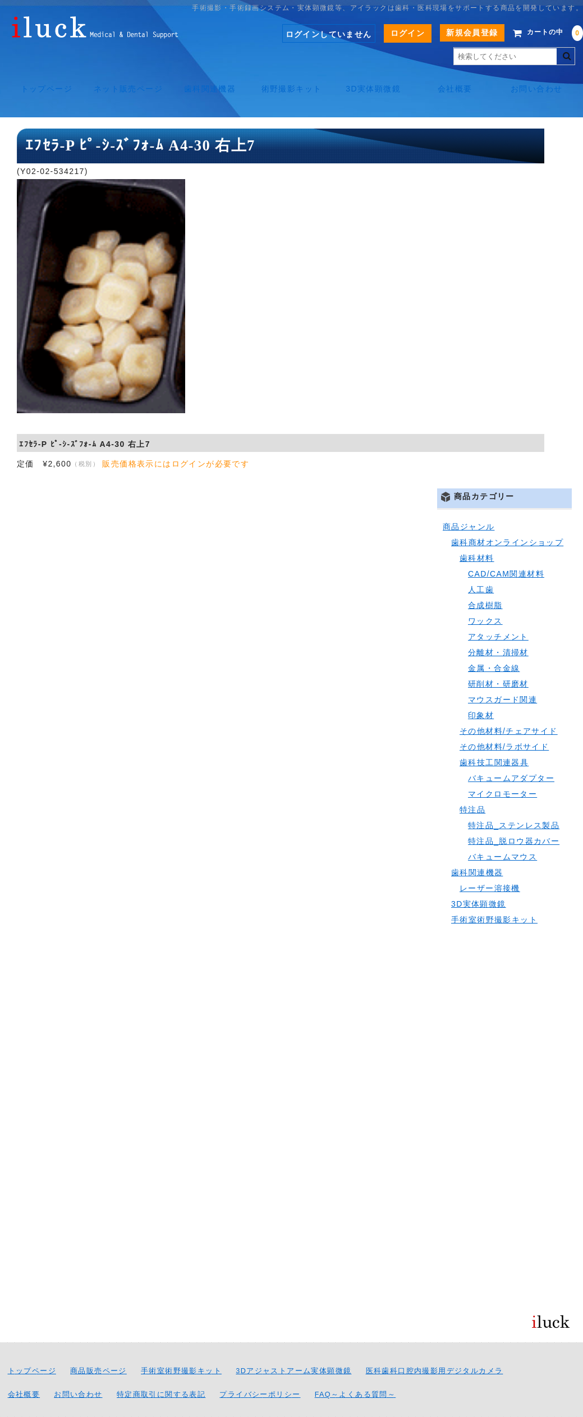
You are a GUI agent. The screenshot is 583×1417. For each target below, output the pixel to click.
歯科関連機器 (208, 77)
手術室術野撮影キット (494, 894)
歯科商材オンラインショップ (507, 517)
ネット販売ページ (125, 81)
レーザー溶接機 (490, 862)
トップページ (41, 77)
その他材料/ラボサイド (504, 721)
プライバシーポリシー (259, 1369)
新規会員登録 (455, 32)
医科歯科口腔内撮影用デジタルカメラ (434, 1346)
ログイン (391, 33)
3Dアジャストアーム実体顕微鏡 (293, 1346)
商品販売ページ (98, 1346)
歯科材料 (477, 532)
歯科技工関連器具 (494, 737)
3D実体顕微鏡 (374, 77)
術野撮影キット (291, 77)
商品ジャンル (468, 501)
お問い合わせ (541, 77)
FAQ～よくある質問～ (355, 1369)
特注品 (472, 784)
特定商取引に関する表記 (161, 1369)
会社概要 (457, 77)
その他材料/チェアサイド (509, 705)
